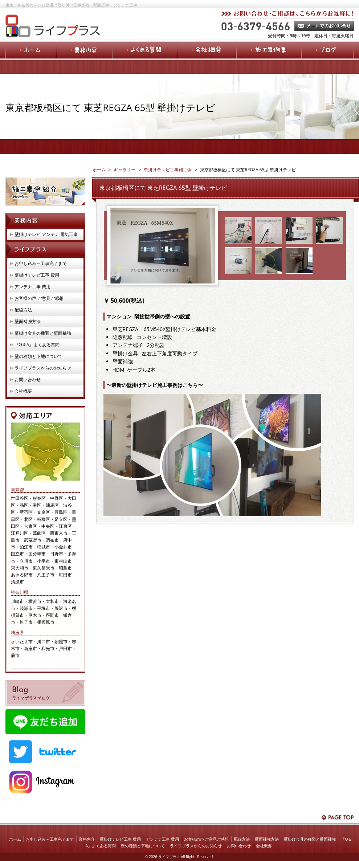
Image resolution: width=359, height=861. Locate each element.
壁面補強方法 (28, 321)
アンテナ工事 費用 (32, 286)
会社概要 (23, 391)
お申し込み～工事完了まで (41, 263)
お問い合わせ (28, 379)
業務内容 (87, 839)
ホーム (15, 839)
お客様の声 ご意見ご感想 (39, 298)
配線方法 (23, 310)
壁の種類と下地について (38, 356)
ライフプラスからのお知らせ (43, 368)
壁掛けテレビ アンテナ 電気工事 (46, 234)
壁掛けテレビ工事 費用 (37, 275)
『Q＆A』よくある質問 (37, 345)
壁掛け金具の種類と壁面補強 (43, 333)
